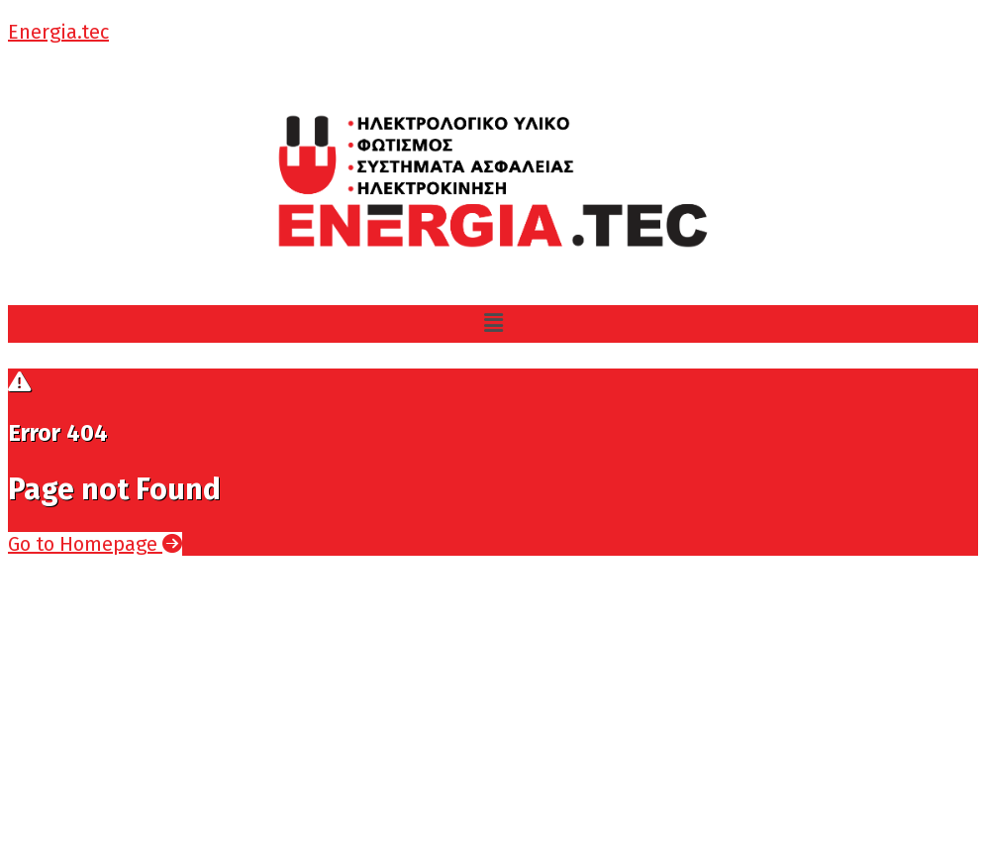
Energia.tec (58, 32)
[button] (493, 324)
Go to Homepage (95, 544)
